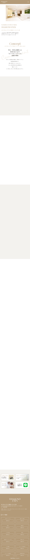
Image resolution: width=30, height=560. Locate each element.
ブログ (2, 510)
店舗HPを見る (8, 520)
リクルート (9, 510)
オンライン (5, 510)
